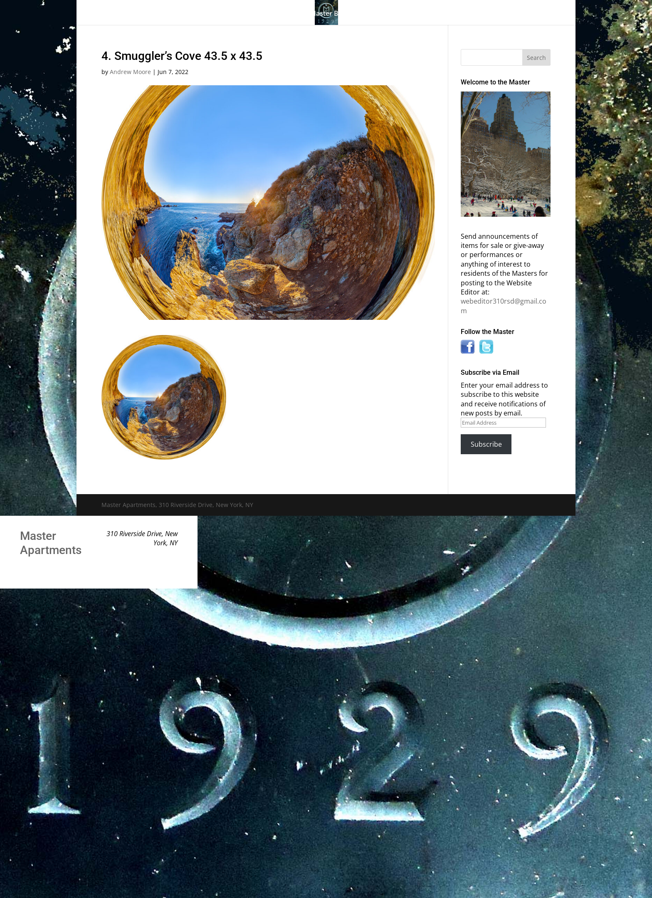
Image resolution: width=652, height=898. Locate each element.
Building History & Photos (250, 14)
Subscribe (486, 444)
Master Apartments (51, 543)
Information (409, 14)
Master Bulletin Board (344, 14)
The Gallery (172, 14)
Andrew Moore (130, 72)
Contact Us (501, 14)
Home (133, 14)
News (456, 14)
